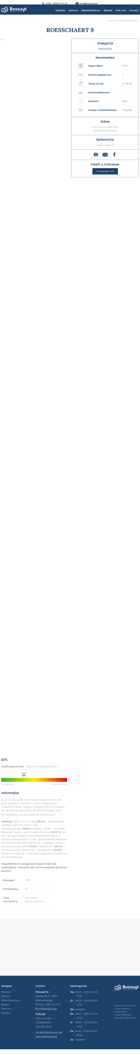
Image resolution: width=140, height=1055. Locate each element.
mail (105, 160)
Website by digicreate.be (126, 1023)
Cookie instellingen (123, 1020)
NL (132, 3)
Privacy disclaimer (122, 1014)
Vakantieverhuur (90, 14)
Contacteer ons (105, 177)
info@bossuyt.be (47, 1014)
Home (110, 26)
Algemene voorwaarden (125, 1011)
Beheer (108, 14)
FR (137, 3)
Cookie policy (121, 1017)
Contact (134, 14)
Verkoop (60, 14)
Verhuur (73, 14)
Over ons (121, 14)
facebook (114, 160)
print (96, 160)
